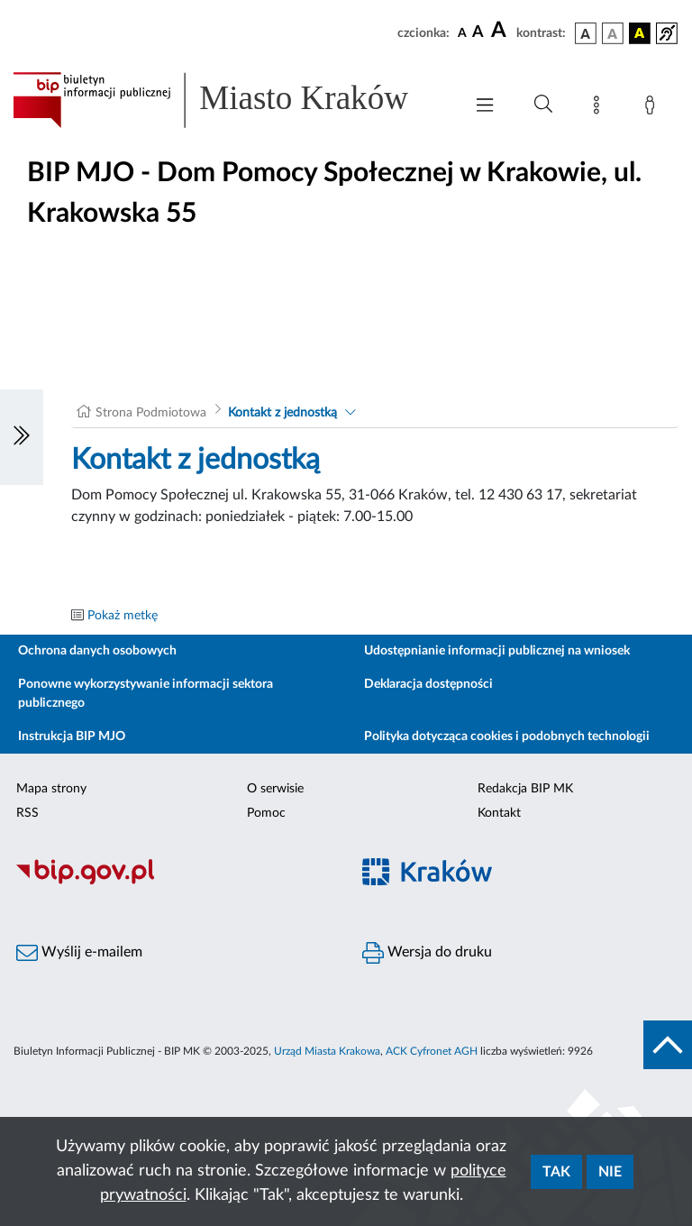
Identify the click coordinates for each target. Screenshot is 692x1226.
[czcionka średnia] (478, 33)
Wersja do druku (427, 953)
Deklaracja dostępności (428, 684)
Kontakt (499, 813)
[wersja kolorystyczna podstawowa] (585, 33)
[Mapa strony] (600, 108)
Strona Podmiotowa (151, 413)
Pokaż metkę (122, 615)
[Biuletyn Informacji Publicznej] (173, 882)
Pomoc (266, 813)
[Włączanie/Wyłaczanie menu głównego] (484, 107)
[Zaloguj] (653, 108)
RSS (27, 813)
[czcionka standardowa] (462, 32)
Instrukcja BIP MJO (71, 736)
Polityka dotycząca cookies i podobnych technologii (507, 736)
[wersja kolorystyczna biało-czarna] (612, 33)
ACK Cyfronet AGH (432, 1051)
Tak (556, 1172)
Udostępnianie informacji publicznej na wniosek (497, 651)
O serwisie (275, 788)
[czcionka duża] (501, 30)
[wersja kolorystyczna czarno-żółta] (639, 33)
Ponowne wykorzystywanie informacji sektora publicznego (145, 693)
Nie (610, 1172)
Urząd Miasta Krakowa (327, 1051)
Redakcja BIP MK (525, 788)
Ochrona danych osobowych (97, 651)
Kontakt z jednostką (282, 413)
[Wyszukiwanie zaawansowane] (543, 105)
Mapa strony (51, 788)
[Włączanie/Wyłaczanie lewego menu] (21, 437)
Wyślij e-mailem (79, 953)
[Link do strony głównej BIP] (229, 100)
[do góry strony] (667, 1044)
